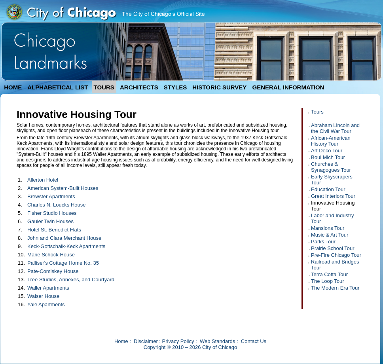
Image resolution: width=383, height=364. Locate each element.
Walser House (43, 296)
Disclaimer (146, 341)
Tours (317, 112)
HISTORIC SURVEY (219, 87)
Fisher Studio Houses (51, 213)
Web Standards (217, 341)
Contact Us (253, 341)
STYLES (175, 87)
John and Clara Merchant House (64, 238)
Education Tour (328, 189)
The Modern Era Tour (335, 288)
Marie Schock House (51, 255)
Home (121, 341)
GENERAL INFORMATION (288, 87)
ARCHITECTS (139, 87)
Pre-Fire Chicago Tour (336, 255)
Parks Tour (323, 242)
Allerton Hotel (42, 180)
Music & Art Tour (329, 235)
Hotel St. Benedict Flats (54, 230)
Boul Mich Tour (328, 157)
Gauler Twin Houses (50, 221)
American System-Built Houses (62, 188)
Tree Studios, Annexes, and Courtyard (70, 279)
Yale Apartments (45, 304)
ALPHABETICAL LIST (57, 87)
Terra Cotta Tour (329, 274)
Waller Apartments (48, 288)
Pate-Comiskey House (52, 271)
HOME (13, 87)
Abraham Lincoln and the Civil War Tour (335, 128)
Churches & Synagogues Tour (331, 167)
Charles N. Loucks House (56, 205)
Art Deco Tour (326, 151)
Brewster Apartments (51, 196)
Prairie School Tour (333, 248)
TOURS (104, 87)
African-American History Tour (331, 141)
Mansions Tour (327, 228)
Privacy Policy (178, 341)
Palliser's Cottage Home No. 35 (63, 263)
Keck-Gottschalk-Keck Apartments (66, 246)
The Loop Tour (327, 281)
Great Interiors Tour (333, 196)
